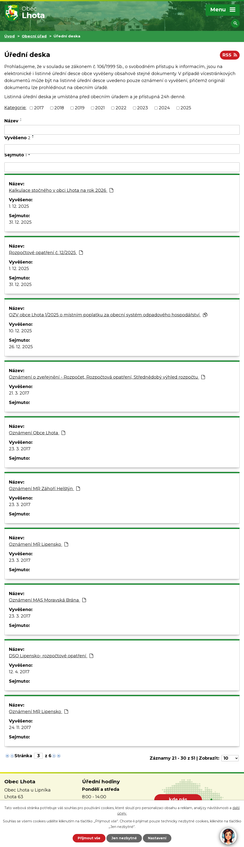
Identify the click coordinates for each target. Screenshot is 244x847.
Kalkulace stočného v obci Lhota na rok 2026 (61, 190)
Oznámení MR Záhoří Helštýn (44, 488)
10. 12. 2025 (20, 330)
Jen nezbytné (124, 838)
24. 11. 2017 (20, 727)
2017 (39, 108)
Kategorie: (15, 107)
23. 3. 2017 (19, 448)
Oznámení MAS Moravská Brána (47, 600)
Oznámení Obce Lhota (37, 433)
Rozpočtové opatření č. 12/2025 (46, 252)
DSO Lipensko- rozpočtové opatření (51, 656)
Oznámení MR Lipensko (38, 544)
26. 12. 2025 (21, 346)
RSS (230, 55)
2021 (100, 108)
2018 (59, 108)
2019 (79, 108)
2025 (186, 108)
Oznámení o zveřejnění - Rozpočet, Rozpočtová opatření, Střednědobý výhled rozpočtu (107, 377)
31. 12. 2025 (20, 222)
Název (11, 121)
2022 (121, 108)
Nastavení (157, 838)
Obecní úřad (34, 36)
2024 (164, 108)
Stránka (23, 755)
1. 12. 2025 (19, 206)
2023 (142, 108)
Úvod (9, 36)
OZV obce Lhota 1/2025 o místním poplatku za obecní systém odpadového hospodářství (108, 315)
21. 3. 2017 (19, 393)
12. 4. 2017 (19, 671)
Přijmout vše (89, 838)
